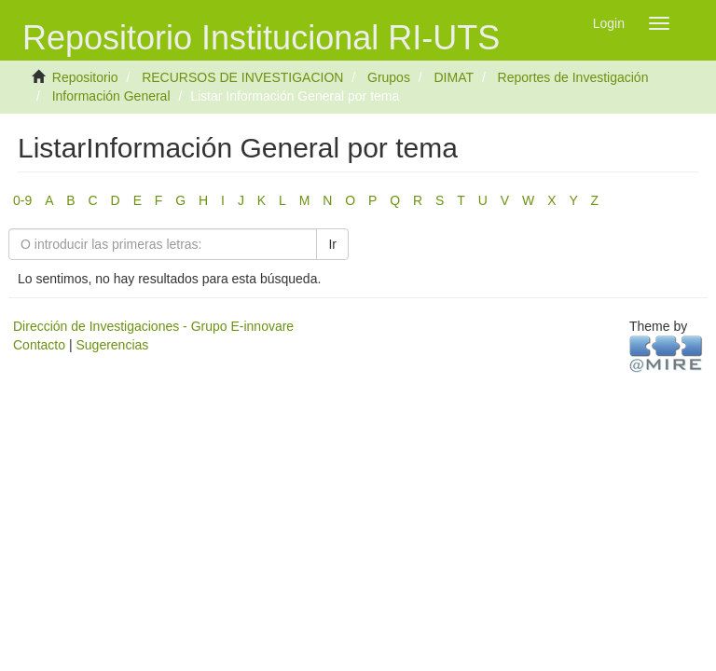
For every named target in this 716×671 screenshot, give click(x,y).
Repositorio (85, 77)
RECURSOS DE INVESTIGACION (242, 77)
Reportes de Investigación (573, 77)
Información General (111, 96)
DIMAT (454, 77)
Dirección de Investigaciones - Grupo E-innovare (153, 326)
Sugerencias (112, 344)
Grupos (388, 77)
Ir (332, 244)
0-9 (22, 200)
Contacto (39, 344)
